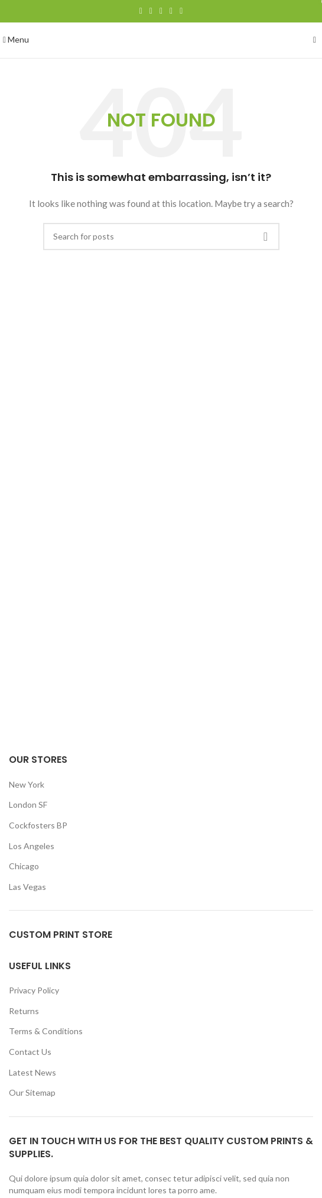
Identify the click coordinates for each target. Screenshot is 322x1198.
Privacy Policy (34, 990)
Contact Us (30, 1052)
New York (26, 784)
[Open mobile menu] (16, 39)
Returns (24, 1011)
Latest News (32, 1072)
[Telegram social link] (181, 11)
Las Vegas (27, 887)
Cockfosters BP (38, 825)
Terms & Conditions (46, 1031)
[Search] (161, 236)
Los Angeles (31, 846)
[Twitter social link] (151, 11)
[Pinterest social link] (161, 11)
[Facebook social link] (141, 11)
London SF (28, 804)
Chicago (24, 866)
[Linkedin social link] (171, 11)
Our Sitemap (32, 1092)
